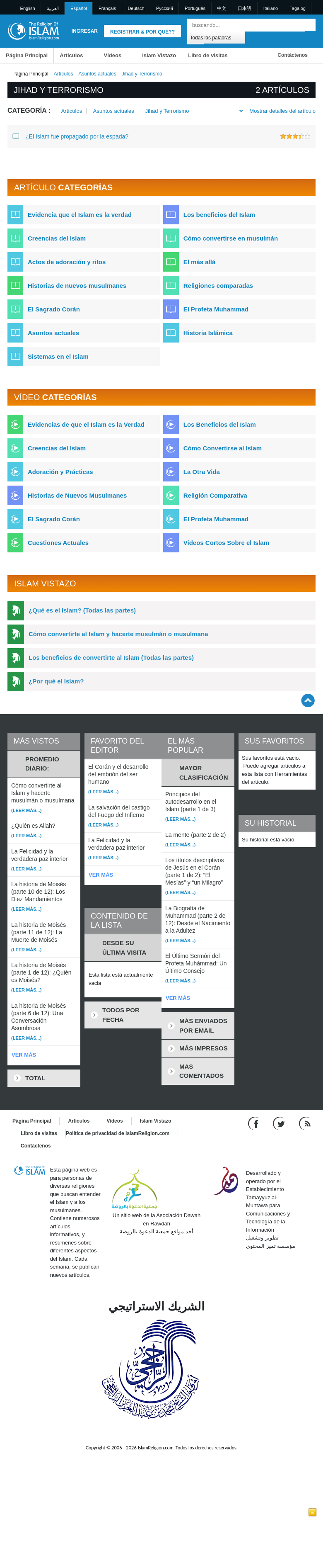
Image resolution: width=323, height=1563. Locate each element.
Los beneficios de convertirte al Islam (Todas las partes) (111, 657)
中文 (221, 8)
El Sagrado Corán (54, 309)
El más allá (199, 261)
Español (78, 8)
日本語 (244, 8)
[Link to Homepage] (33, 30)
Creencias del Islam (57, 238)
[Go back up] (308, 700)
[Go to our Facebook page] (254, 1123)
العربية (53, 8)
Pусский (164, 8)
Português (195, 8)
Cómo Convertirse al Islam (222, 448)
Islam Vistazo (159, 55)
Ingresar (85, 31)
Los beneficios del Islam (219, 214)
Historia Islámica (208, 332)
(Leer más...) (26, 810)
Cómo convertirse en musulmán (230, 238)
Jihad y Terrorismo (167, 111)
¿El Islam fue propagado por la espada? (70, 136)
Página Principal (27, 55)
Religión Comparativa (215, 495)
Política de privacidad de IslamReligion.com (117, 1133)
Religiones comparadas (218, 285)
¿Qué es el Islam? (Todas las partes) (82, 610)
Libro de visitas (207, 55)
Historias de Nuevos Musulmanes (77, 495)
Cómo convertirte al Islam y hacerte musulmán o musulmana (118, 633)
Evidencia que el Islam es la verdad (80, 214)
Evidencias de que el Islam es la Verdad (86, 424)
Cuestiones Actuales (58, 542)
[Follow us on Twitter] (280, 1123)
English (27, 8)
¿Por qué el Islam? (56, 681)
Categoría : (29, 110)
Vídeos (113, 55)
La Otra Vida (201, 471)
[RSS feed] (305, 1123)
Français (107, 8)
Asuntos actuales (97, 74)
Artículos (71, 55)
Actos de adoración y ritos (67, 261)
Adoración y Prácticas (60, 471)
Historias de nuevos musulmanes (77, 285)
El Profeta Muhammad (216, 309)
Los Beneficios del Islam (219, 424)
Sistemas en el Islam (58, 356)
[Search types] (216, 37)
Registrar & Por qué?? (142, 32)
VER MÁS (24, 1055)
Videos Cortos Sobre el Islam (226, 542)
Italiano (270, 8)
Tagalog (297, 8)
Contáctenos (292, 55)
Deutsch (136, 8)
